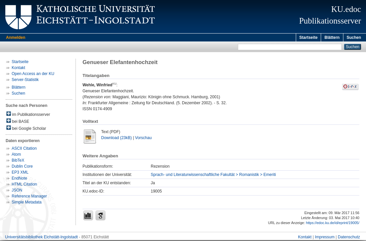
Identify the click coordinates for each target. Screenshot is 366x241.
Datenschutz (349, 238)
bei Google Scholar (26, 129)
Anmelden (15, 37)
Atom (16, 155)
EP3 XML (20, 173)
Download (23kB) (116, 138)
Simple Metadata (27, 203)
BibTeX (18, 161)
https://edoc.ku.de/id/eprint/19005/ (332, 224)
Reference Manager (29, 197)
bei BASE (17, 122)
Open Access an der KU (33, 74)
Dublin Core (22, 167)
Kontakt (18, 68)
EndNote (19, 179)
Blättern (331, 37)
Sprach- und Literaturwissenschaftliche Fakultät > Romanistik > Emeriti (213, 175)
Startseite (308, 37)
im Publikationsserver (28, 115)
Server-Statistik (25, 80)
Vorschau (143, 138)
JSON (17, 191)
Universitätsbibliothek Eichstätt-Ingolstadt (41, 238)
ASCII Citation (24, 149)
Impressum (324, 238)
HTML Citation (24, 185)
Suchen (354, 37)
